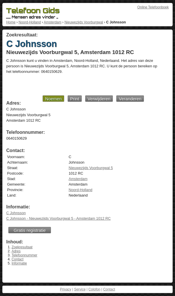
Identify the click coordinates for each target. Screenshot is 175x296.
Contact (17, 259)
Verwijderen (99, 98)
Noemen (53, 98)
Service (79, 289)
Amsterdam (52, 22)
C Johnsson (16, 213)
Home (11, 22)
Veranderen (130, 98)
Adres (16, 251)
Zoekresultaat (22, 247)
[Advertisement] (75, 84)
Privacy (65, 289)
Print (74, 98)
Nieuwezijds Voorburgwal (83, 22)
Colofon (94, 289)
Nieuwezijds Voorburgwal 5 (91, 168)
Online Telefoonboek (153, 7)
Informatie (19, 263)
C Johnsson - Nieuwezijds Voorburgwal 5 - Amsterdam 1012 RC (58, 218)
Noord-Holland (29, 22)
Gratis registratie (30, 230)
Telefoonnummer (24, 255)
